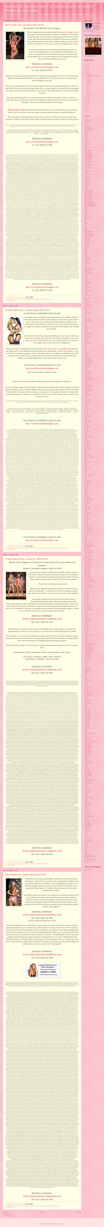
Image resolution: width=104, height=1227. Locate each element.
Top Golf (86, 798)
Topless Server (87, 821)
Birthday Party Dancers (88, 233)
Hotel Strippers (87, 431)
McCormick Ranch (88, 455)
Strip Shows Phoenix (88, 700)
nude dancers (87, 492)
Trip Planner (87, 833)
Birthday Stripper (87, 237)
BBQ (85, 220)
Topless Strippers (87, 822)
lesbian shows (87, 442)
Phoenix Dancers (87, 549)
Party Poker (86, 520)
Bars (85, 210)
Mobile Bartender (87, 468)
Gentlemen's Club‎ (87, 403)
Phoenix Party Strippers (66, 32)
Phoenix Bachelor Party (88, 544)
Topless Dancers (87, 811)
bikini (85, 225)
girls (85, 404)
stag (85, 674)
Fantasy (86, 355)
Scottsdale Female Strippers (89, 649)
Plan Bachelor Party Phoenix (89, 585)
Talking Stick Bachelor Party (89, 779)
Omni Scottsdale (87, 503)
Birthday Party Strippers (88, 236)
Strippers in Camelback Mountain (90, 741)
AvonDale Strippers (88, 174)
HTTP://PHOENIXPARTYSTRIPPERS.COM (42, 1196)
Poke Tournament (87, 587)
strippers (86, 730)
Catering (86, 285)
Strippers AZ (87, 735)
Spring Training (87, 670)
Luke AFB (86, 446)
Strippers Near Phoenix (88, 751)
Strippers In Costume (88, 743)
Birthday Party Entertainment (89, 234)
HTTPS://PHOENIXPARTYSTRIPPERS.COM (42, 619)
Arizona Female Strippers (89, 156)
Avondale (86, 172)
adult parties (87, 131)
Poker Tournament (88, 606)
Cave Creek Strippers (88, 290)
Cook (85, 309)
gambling (86, 396)
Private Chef (87, 625)
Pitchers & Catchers (88, 584)
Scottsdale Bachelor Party (89, 643)
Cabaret (86, 260)
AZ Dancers (87, 179)
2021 (87, 71)
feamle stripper (87, 363)
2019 (87, 98)
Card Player (86, 277)
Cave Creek (86, 288)
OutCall (86, 504)
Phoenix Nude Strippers (88, 555)
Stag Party (86, 678)
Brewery (86, 250)
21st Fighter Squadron (88, 120)
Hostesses (86, 428)
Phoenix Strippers (45, 299)
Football (86, 382)
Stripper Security (87, 725)
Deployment (87, 326)
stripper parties (87, 719)
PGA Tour (86, 538)
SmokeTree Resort (88, 668)
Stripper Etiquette (87, 714)
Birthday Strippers (88, 239)
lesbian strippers (87, 444)
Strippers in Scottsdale (88, 746)
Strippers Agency (87, 732)
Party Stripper (87, 523)
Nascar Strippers (87, 476)
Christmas (86, 299)
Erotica (86, 344)
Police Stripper (87, 614)
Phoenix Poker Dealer (88, 563)
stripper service (87, 727)
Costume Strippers (88, 312)
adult (85, 123)
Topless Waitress (87, 825)
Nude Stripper (87, 495)
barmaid (86, 209)
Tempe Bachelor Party (88, 789)
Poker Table (86, 603)
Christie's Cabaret (87, 298)
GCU (85, 398)
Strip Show (86, 697)
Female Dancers (87, 371)
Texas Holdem (87, 792)
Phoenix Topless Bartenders (89, 577)
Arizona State (87, 163)
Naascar (86, 469)
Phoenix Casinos (87, 547)
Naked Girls (87, 471)
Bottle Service (87, 247)
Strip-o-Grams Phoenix (88, 703)
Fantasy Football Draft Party (89, 361)
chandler (86, 291)
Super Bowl (86, 770)
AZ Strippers (26, 1205)
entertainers (86, 339)
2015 (87, 104)
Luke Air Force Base (88, 449)
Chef (85, 296)
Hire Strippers (87, 423)
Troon (86, 835)
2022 (87, 69)
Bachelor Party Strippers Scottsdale (90, 206)
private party (87, 628)
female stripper (39, 299)
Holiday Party (87, 425)
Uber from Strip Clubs (88, 840)
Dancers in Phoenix (88, 318)
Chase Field (86, 293)
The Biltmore (87, 794)
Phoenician (86, 539)
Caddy (86, 266)
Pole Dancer (87, 611)
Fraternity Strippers (88, 395)
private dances (87, 627)
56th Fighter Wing (87, 121)
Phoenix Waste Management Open (90, 581)
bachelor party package (20, 299)
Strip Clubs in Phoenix (56, 1205)
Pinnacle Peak (87, 582)
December (88, 74)
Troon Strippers (87, 838)
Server (86, 660)
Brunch (86, 253)
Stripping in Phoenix (88, 760)
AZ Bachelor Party (88, 177)
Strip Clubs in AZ (87, 690)
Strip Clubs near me (88, 695)
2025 (87, 64)
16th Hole (86, 118)
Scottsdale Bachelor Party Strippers (90, 644)
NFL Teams (86, 487)
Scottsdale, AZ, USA (12, 549)
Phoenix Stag (87, 568)
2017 (87, 101)
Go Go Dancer (87, 409)
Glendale (86, 406)
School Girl (86, 638)
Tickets (86, 795)
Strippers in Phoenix (88, 744)
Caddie (86, 264)
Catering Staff (87, 287)
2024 (87, 66)
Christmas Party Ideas (88, 304)
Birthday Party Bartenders (89, 231)
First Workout (87, 380)
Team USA (86, 784)
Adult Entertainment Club (12, 1205)
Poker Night (87, 598)
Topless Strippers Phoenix (89, 824)
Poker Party (86, 600)
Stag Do (86, 676)
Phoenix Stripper (87, 571)
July (87, 85)
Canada (86, 274)
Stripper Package (87, 716)
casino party (87, 280)
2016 (87, 103)
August (88, 84)
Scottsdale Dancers (88, 646)
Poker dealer (87, 592)
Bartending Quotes (88, 217)
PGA (85, 536)
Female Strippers (31, 863)
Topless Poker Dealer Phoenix (89, 816)
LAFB (86, 438)
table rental (86, 776)
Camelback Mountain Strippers (90, 269)
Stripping (86, 759)
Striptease (86, 765)
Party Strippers (87, 525)
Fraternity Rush (87, 393)
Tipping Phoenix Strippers (89, 797)
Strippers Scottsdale (88, 754)
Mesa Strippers (87, 461)
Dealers (86, 325)
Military (86, 465)
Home (42, 1212)
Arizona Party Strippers (88, 158)
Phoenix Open (87, 557)
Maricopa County (87, 452)
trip (85, 832)
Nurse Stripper (87, 501)
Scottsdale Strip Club (88, 654)
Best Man (86, 223)
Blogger (63, 1223)
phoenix (45, 1205)
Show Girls (86, 663)
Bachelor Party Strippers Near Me (90, 202)
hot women (86, 430)
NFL (85, 477)
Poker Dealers (87, 593)
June (87, 87)
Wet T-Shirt (86, 857)
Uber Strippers (87, 841)
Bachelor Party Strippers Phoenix (90, 204)
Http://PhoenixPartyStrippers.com (56, 248)
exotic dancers (34, 299)
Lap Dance (86, 439)
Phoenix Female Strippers (89, 552)
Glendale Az (87, 407)
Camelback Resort (88, 271)
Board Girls (86, 245)
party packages (87, 517)
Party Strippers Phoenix (88, 530)
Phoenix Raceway (87, 565)
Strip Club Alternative (88, 687)
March (88, 92)
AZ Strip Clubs (21, 1205)
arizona (9, 299)
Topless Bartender (87, 803)
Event (85, 345)
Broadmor (86, 252)
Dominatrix (86, 328)
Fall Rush (86, 353)
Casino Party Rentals (88, 282)
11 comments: (21, 861)
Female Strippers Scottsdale (89, 379)
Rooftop (86, 633)
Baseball (86, 218)
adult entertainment (17, 863)
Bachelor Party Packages (88, 196)
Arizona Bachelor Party (88, 150)
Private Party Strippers (88, 630)
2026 (87, 62)
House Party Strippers (88, 436)
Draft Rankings (87, 336)
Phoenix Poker (87, 562)
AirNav (86, 145)
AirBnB (86, 139)
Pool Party (86, 617)
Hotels (86, 433)
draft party (86, 331)
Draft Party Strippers (88, 333)
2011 (87, 111)
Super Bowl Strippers (88, 773)
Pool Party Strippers (88, 619)
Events (86, 349)
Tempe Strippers (87, 790)
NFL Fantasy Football (88, 482)
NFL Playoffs (87, 484)
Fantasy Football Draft (88, 360)
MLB (85, 466)
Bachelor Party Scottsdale (89, 198)
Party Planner (87, 519)
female (86, 368)
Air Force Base (87, 137)
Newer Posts (6, 1212)
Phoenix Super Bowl (88, 576)
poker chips (86, 590)
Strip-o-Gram (87, 701)
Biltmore (86, 228)
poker (85, 589)
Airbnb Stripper (87, 142)
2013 (87, 108)
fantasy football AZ (88, 358)
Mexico (86, 463)
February (88, 94)
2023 (87, 67)
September (88, 82)
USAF (86, 843)
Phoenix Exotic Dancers (38, 863)
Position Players (87, 620)
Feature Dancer (87, 366)
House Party (87, 434)
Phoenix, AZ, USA (11, 300)
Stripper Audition (87, 709)
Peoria (86, 533)
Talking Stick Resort (88, 781)
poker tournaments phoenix (89, 609)
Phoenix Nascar (87, 554)
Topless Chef (87, 806)
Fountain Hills (87, 388)
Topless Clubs (87, 808)
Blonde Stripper (87, 244)
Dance (86, 314)
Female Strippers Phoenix (89, 377)
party (85, 509)
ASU (85, 169)
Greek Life (86, 417)
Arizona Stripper (87, 166)
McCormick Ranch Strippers (89, 457)
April (88, 90)
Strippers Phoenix (87, 752)
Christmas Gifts (87, 301)
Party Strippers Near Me (88, 528)
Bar (85, 207)
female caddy (87, 369)
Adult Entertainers (11, 863)
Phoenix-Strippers (98, 23)
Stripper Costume (87, 711)
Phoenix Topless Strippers (89, 579)
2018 (87, 99)
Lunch (86, 450)
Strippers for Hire (87, 736)
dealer (86, 323)
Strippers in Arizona (88, 738)
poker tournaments (88, 608)
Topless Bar (86, 802)
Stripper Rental (87, 724)
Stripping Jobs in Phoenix (89, 762)
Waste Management (88, 854)
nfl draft (86, 479)
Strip (85, 682)
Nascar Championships (88, 474)
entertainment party (88, 342)
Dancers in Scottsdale (88, 320)
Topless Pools (87, 819)
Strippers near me (87, 749)
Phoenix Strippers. (88, 574)
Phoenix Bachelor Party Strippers (90, 546)
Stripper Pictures (87, 722)
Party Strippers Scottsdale (89, 531)
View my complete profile (89, 31)
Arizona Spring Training (88, 161)
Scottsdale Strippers (88, 657)
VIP (85, 848)
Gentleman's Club (87, 401)
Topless (86, 800)
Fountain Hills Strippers (88, 390)
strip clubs (86, 689)
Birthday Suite (87, 242)
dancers (86, 317)
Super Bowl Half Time (88, 771)
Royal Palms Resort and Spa (89, 635)
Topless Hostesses (87, 813)
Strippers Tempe (87, 757)
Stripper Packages (87, 717)
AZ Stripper (86, 183)
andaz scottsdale (87, 147)
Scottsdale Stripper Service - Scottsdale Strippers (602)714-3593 (27, 310)
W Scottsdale (87, 851)
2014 (87, 106)
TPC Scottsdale (87, 827)
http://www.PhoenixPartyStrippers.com (42, 540)
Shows (86, 665)
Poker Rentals (87, 601)
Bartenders (86, 215)
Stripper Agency (87, 708)
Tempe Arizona (87, 787)
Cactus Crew (87, 261)
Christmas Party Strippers (89, 306)
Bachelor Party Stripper (88, 199)
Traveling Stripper (87, 830)
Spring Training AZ (88, 671)
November (88, 78)
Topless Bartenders (88, 805)
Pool (85, 616)
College (86, 307)
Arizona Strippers (13, 299)
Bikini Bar (86, 226)
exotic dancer (87, 350)
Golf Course (87, 414)
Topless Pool (87, 817)
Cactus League (87, 263)
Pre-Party (86, 622)
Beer (85, 221)
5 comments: (21, 297)
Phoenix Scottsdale (88, 566)
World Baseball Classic (88, 860)
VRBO (86, 849)
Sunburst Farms (87, 768)
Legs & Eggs (87, 441)
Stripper (86, 706)
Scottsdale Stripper (88, 655)
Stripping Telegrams (88, 763)
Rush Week (86, 636)
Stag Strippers (87, 679)
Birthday (86, 229)
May (87, 89)
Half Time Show (87, 420)
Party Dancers (87, 514)
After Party (86, 134)
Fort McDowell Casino (88, 387)
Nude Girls (86, 493)
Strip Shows (87, 698)
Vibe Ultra (86, 846)
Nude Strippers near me (88, 498)
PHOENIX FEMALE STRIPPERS (68, 992)
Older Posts (78, 1212)
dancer (86, 315)
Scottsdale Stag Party (88, 652)
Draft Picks (86, 334)
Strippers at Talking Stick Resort (90, 733)
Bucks (86, 255)
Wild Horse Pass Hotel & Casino (90, 859)
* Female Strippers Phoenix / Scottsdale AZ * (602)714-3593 (26, 559)
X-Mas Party (87, 862)
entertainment (87, 341)
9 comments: (21, 546)
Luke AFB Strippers (88, 447)
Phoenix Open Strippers (88, 558)
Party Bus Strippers (88, 512)
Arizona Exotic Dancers (88, 155)
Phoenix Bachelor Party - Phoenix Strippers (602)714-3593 (25, 875)
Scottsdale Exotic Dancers (89, 647)
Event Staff (86, 347)
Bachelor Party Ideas (88, 193)
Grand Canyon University (89, 415)
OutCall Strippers (87, 506)
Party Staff (86, 522)
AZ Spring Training (88, 180)
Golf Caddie (87, 412)
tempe (86, 786)
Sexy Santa (86, 662)
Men (85, 458)
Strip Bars (86, 684)
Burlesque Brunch (87, 258)
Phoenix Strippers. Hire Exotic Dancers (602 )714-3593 (24, 25)
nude (85, 490)
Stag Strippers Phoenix (88, 681)
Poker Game (87, 595)
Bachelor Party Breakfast (89, 191)
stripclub (86, 705)
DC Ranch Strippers (88, 322)
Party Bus (86, 511)
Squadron (86, 673)
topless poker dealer (88, 814)
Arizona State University (88, 164)
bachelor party (31, 1205)
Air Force (86, 136)
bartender (86, 212)
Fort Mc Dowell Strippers (89, 385)
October (88, 80)
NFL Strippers (87, 485)
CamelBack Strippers (88, 272)
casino (86, 279)
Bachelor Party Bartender (89, 190)
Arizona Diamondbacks (88, 153)
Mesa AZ (86, 460)
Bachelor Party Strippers (28, 299)
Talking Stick (87, 778)
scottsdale (49, 299)
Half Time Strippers (88, 422)
